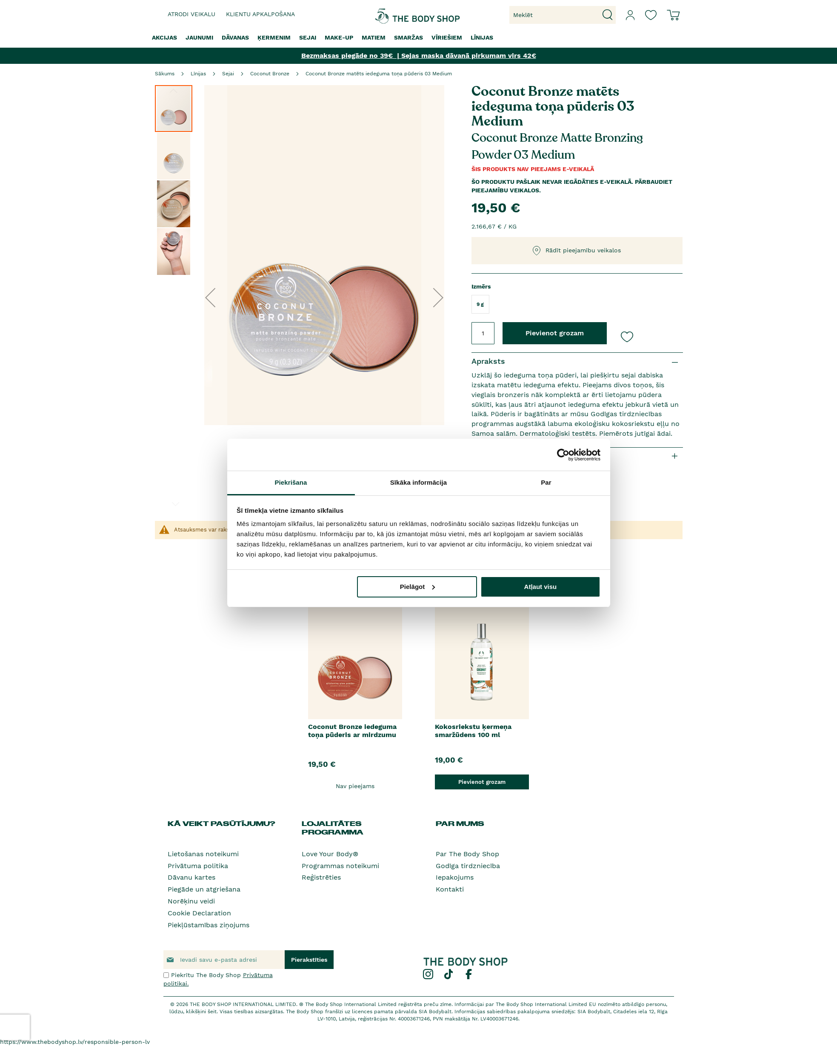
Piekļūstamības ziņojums (208, 925)
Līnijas (198, 74)
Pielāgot (417, 586)
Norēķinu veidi (191, 901)
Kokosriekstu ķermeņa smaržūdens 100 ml (473, 731)
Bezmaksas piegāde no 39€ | (350, 55)
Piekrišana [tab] (290, 482)
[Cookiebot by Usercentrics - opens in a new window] (563, 455)
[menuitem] (164, 38)
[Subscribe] (309, 959)
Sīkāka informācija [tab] (418, 482)
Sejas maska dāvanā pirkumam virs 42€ (467, 55)
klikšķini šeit (201, 1012)
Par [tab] (546, 482)
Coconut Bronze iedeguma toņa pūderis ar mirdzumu (352, 731)
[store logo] (392, 15)
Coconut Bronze (269, 74)
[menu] (418, 38)
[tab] (577, 361)
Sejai (228, 74)
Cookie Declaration (199, 913)
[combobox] (562, 15)
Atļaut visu (540, 586)
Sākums (164, 74)
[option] (355, 687)
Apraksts (488, 361)
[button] (210, 297)
